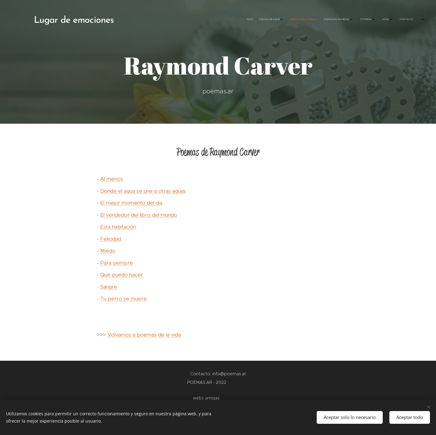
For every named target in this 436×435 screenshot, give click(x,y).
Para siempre (116, 262)
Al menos (111, 179)
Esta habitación (118, 226)
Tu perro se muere (123, 298)
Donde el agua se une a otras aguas (143, 191)
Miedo (107, 250)
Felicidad (110, 239)
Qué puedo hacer (121, 274)
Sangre (108, 286)
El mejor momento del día (131, 202)
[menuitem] (359, 19)
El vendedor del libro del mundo (138, 215)
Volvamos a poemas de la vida (144, 334)
